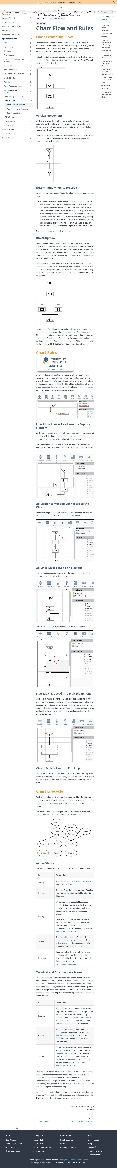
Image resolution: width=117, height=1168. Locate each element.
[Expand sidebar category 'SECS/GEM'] (30, 125)
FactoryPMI (38, 1144)
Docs (17, 12)
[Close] (114, 2)
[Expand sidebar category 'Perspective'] (30, 47)
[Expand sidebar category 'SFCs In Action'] (30, 121)
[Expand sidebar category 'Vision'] (30, 43)
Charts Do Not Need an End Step (107, 80)
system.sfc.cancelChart (66, 1065)
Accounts (33, 12)
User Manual (10, 1140)
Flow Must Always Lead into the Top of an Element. (107, 43)
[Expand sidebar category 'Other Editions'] (30, 30)
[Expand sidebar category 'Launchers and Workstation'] (30, 34)
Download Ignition (82, 12)
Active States (106, 89)
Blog (90, 1144)
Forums (63, 1144)
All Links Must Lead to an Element (107, 63)
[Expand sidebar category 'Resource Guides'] (30, 138)
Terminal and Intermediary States (106, 94)
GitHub (92, 1147)
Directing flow (107, 33)
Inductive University (14, 1144)
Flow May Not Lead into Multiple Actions (107, 71)
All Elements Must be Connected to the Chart (106, 54)
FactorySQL (38, 1140)
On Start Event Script (83, 881)
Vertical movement (105, 21)
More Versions (39, 1151)
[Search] (106, 12)
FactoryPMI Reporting (42, 1147)
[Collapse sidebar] (17, 1128)
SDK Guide (24, 11)
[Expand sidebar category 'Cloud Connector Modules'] (30, 86)
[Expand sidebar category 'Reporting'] (30, 66)
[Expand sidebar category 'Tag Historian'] (30, 55)
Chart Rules (104, 37)
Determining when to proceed (106, 27)
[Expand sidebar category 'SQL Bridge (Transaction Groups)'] (30, 60)
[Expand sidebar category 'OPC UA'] (30, 51)
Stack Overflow (67, 1140)
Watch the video (55, 370)
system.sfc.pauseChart (66, 931)
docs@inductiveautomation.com (74, 1160)
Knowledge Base (12, 1151)
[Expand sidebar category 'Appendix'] (30, 133)
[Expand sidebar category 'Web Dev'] (30, 82)
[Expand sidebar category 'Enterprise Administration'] (30, 74)
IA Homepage (93, 1140)
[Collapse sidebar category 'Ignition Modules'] (30, 39)
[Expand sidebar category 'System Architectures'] (30, 22)
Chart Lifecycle (105, 85)
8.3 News (42, 11)
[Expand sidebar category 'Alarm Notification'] (30, 70)
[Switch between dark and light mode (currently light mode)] (94, 12)
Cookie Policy (95, 1155)
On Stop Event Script (82, 1017)
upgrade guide (75, 2)
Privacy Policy (95, 1151)
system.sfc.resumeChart (66, 964)
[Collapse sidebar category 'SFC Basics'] (30, 101)
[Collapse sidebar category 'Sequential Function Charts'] (30, 91)
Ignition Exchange (68, 1147)
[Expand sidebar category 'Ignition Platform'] (30, 129)
